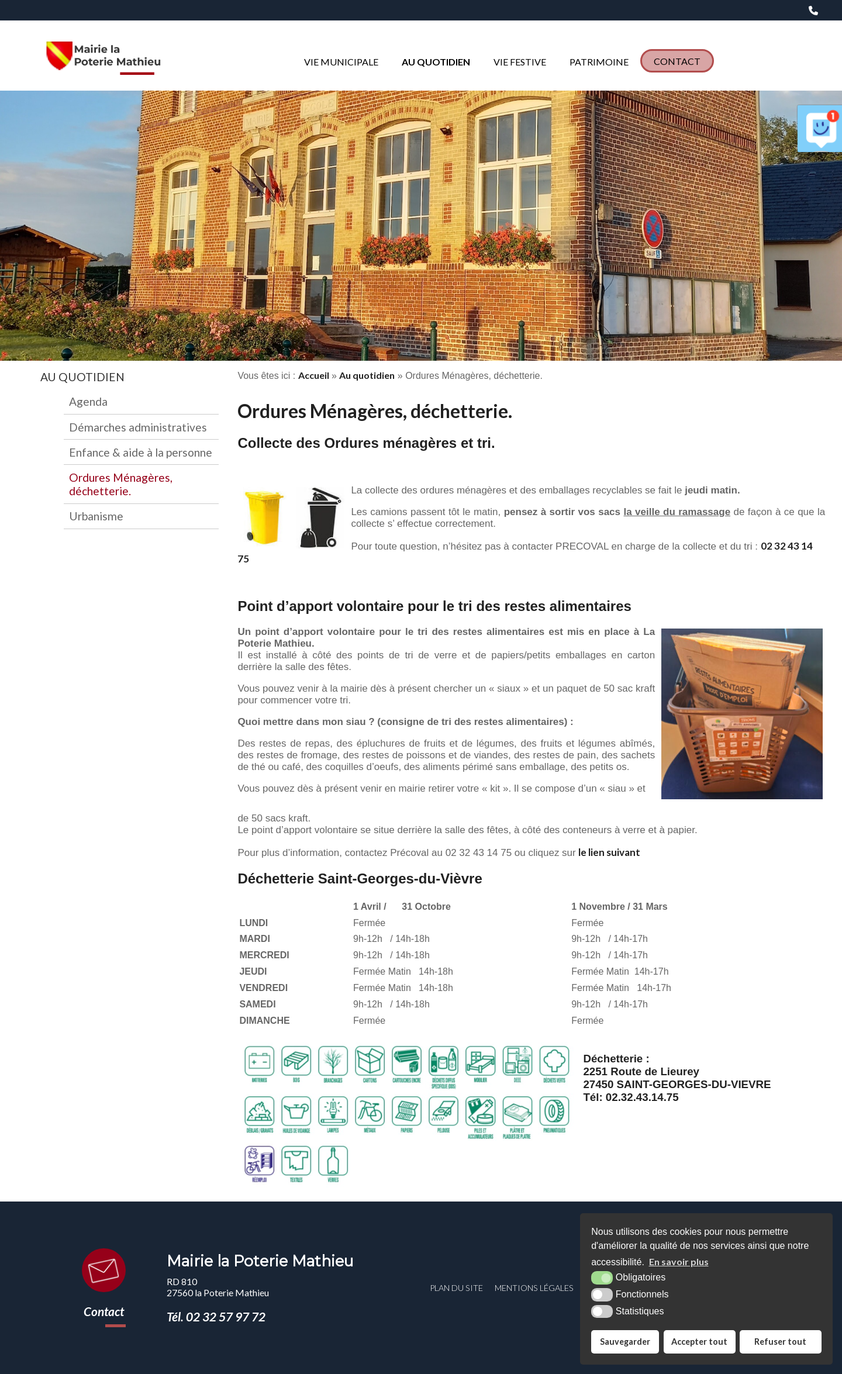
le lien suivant (609, 852)
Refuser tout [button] (780, 1342)
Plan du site (456, 1288)
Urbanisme (96, 516)
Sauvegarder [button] (625, 1342)
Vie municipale (341, 61)
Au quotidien (436, 61)
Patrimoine (599, 61)
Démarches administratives (138, 427)
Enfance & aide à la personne (140, 452)
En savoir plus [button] (679, 1261)
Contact (677, 61)
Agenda (88, 401)
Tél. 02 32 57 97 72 (216, 1316)
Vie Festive (520, 61)
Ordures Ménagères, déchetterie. (120, 484)
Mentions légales (534, 1288)
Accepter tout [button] (699, 1342)
